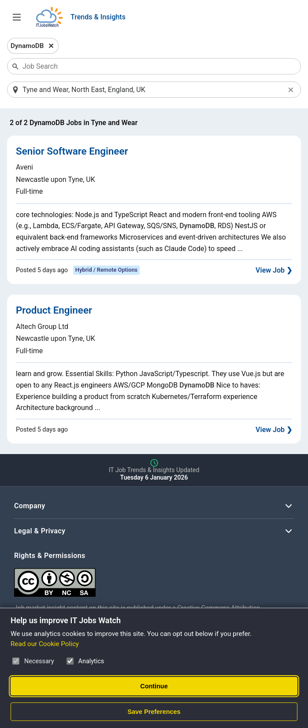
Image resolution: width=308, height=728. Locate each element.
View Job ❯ (274, 270)
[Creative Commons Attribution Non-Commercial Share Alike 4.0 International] (146, 579)
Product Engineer (54, 310)
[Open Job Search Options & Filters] (16, 17)
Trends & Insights (98, 17)
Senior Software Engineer (72, 151)
